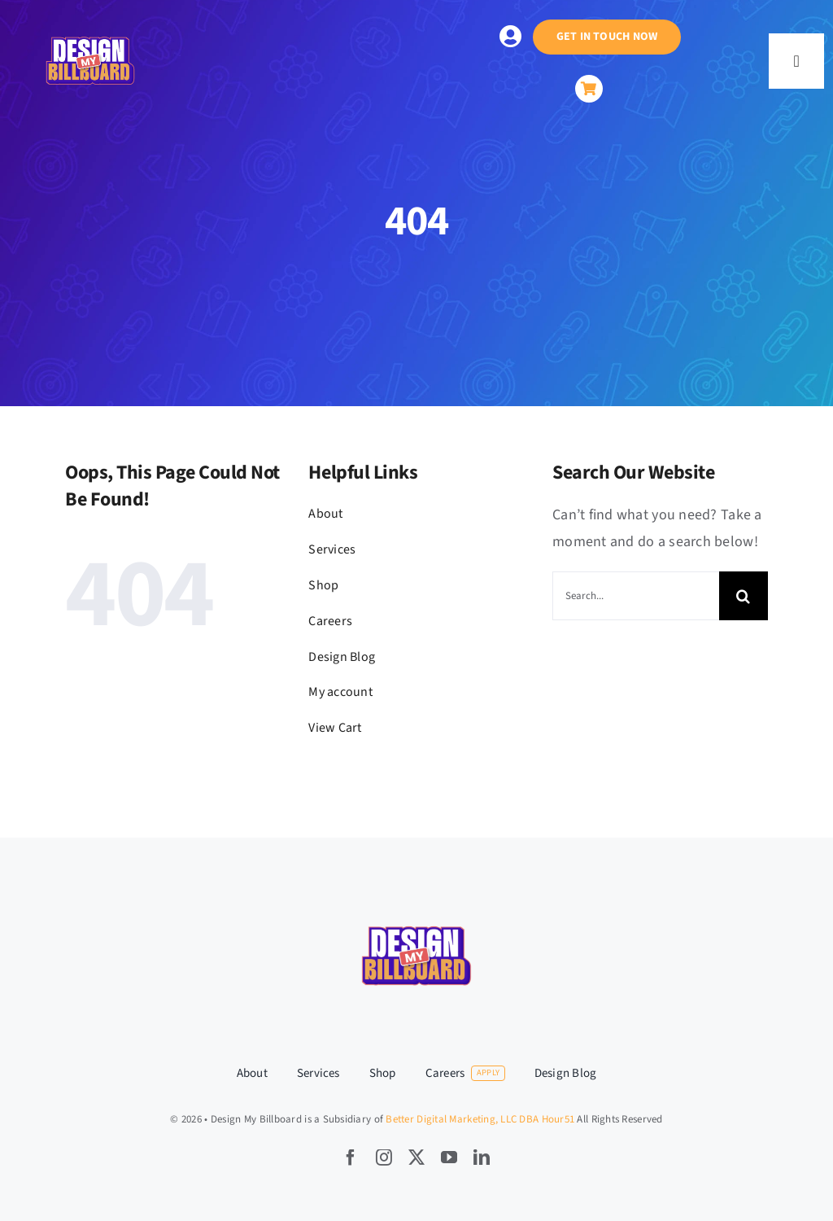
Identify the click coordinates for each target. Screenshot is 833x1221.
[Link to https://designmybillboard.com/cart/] (589, 89)
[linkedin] (481, 1157)
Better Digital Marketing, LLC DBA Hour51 (480, 1119)
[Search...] (635, 595)
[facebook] (350, 1157)
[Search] (743, 595)
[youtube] (449, 1157)
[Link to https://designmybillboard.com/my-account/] (510, 36)
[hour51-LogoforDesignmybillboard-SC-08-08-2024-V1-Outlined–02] (90, 17)
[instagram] (384, 1157)
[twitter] (416, 1157)
